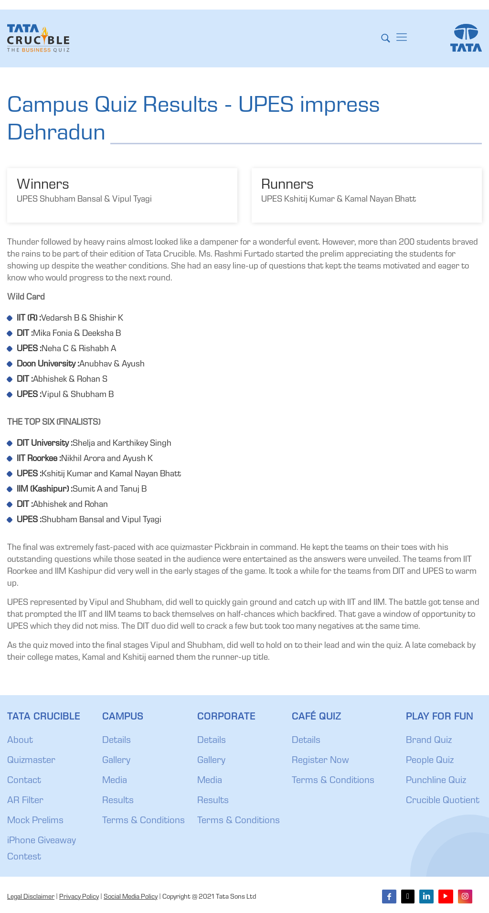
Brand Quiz (429, 741)
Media (114, 781)
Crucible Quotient (442, 801)
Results (118, 801)
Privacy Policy (79, 897)
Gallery (116, 761)
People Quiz (430, 761)
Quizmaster (31, 761)
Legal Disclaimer (30, 897)
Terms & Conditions (143, 821)
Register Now (320, 761)
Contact (24, 781)
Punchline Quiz (436, 781)
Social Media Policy (131, 897)
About (20, 741)
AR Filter (25, 801)
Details (116, 741)
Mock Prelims (35, 821)
